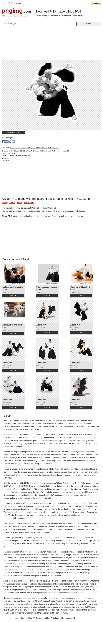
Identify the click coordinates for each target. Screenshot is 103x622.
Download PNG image (13, 132)
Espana (18, 3)
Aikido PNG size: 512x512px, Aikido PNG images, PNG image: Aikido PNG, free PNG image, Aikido (39, 151)
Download (13, 295)
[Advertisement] (51, 44)
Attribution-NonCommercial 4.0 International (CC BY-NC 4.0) (35, 148)
